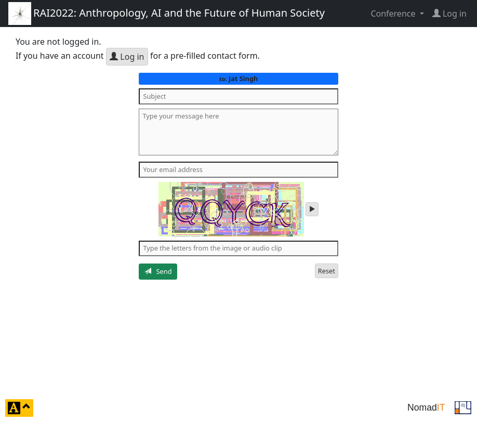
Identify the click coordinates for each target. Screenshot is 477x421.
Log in (127, 56)
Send (158, 271)
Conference (393, 13)
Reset (326, 270)
